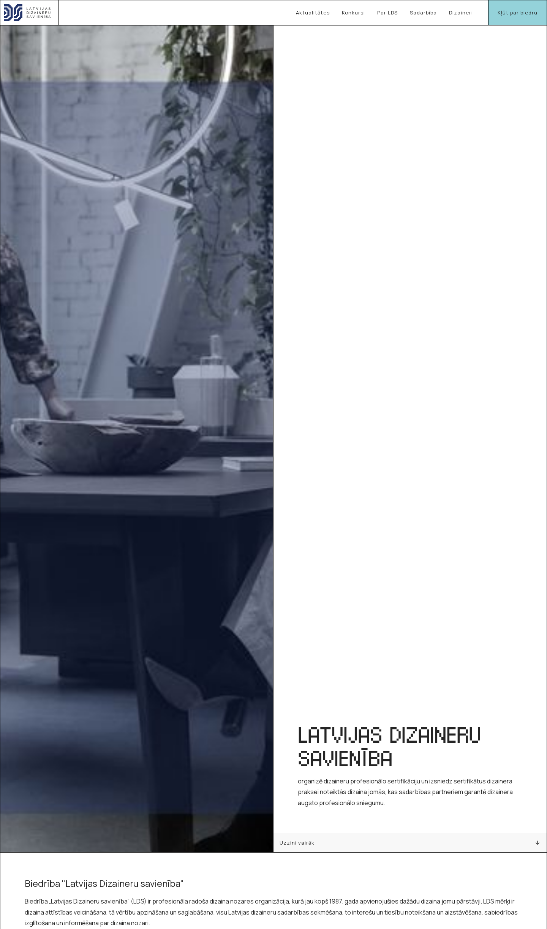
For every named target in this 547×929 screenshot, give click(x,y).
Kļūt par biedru (518, 12)
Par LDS (387, 12)
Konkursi (353, 12)
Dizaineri (461, 12)
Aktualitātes (313, 12)
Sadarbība (423, 12)
